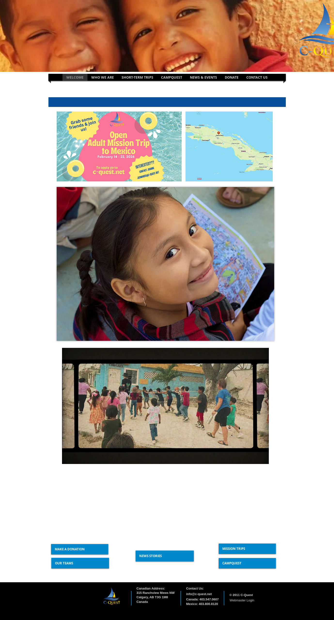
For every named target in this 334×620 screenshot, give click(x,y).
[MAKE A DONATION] (79, 549)
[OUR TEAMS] (80, 563)
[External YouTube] (102, 501)
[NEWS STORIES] (165, 556)
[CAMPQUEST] (247, 563)
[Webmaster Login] (242, 600)
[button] (102, 77)
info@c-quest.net (199, 594)
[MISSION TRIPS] (247, 549)
